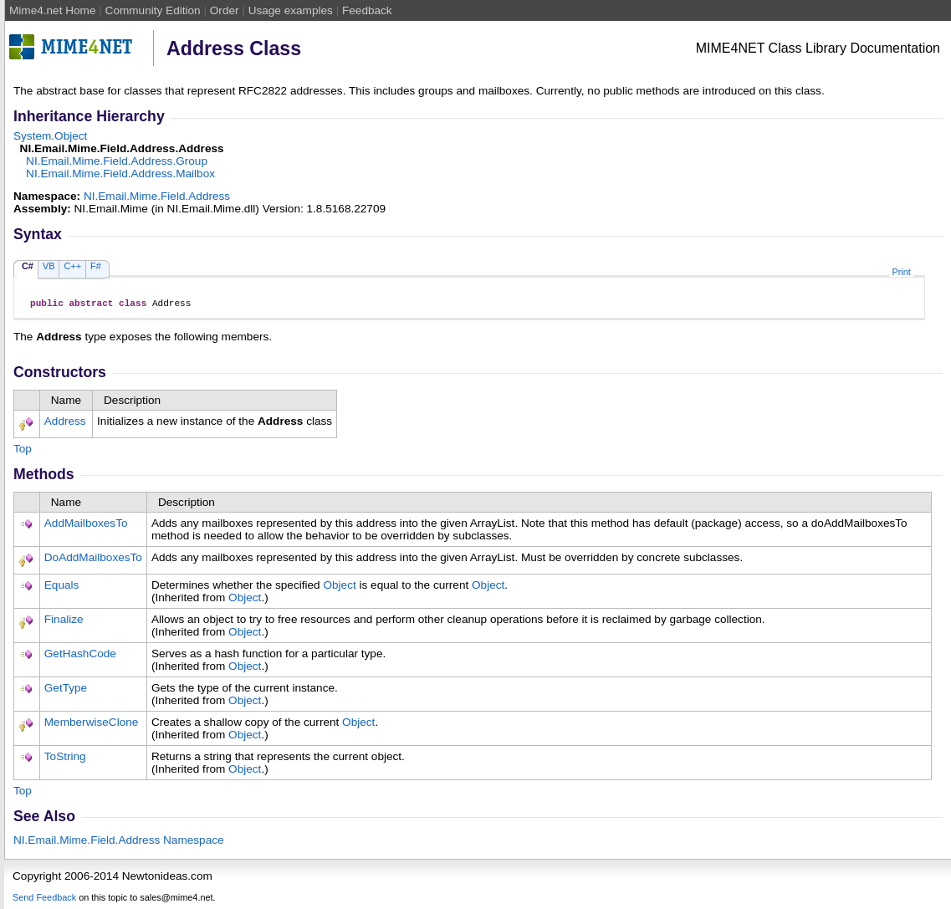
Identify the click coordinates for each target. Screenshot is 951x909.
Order (224, 10)
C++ (72, 266)
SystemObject (50, 136)
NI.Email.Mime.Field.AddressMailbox (120, 173)
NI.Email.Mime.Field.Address (157, 196)
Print (901, 272)
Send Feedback (44, 900)
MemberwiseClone (91, 724)
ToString (65, 759)
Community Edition (153, 10)
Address (65, 423)
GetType (65, 690)
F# (95, 266)
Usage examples (290, 10)
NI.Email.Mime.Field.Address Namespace (118, 842)
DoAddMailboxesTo (93, 560)
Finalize (64, 621)
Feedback (367, 10)
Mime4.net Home (52, 10)
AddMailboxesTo (86, 525)
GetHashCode (80, 656)
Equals (61, 587)
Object (339, 587)
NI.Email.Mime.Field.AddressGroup (116, 161)
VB (49, 266)
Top (22, 451)
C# (27, 266)
